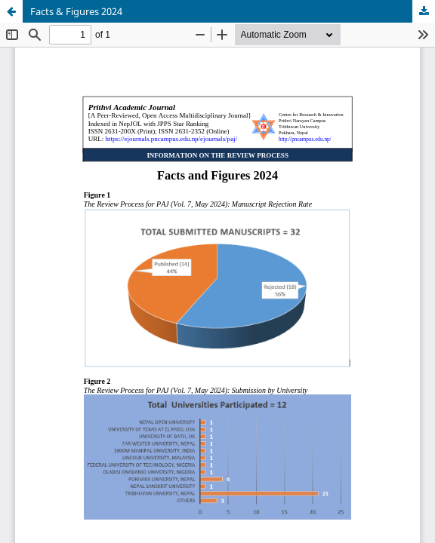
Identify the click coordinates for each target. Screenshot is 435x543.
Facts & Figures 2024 (76, 11)
